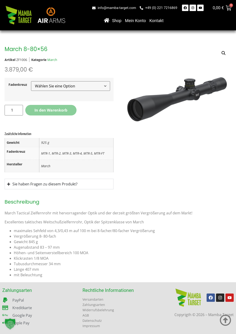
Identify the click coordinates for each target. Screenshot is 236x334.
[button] (10, 324)
